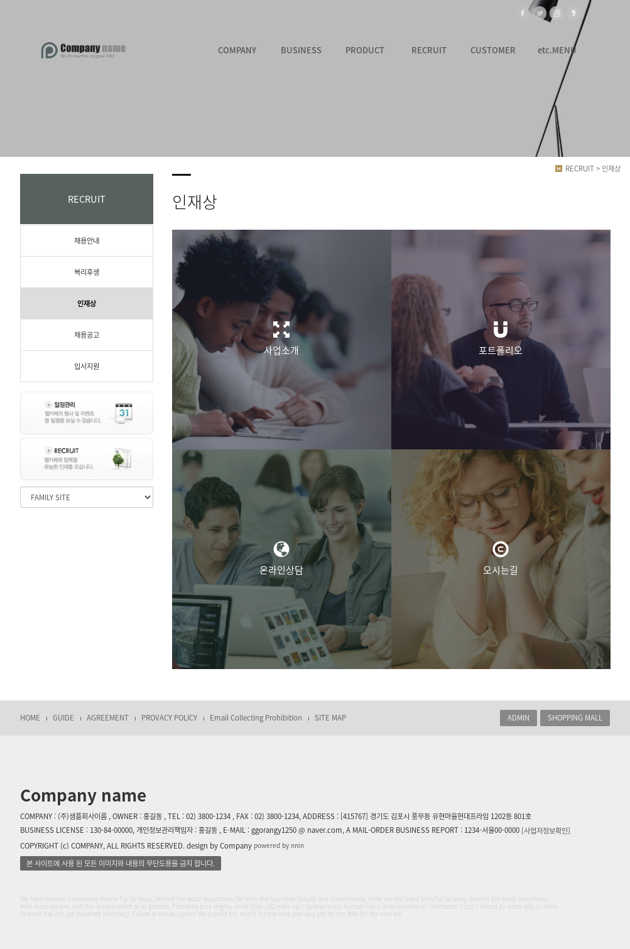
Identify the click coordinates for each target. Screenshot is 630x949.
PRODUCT (364, 50)
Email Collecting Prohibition (256, 717)
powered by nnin (279, 845)
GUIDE (63, 717)
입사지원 (86, 366)
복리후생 (86, 272)
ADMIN (519, 717)
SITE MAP (330, 717)
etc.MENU (557, 50)
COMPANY (237, 50)
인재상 (86, 303)
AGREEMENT (108, 717)
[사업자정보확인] (545, 830)
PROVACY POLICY (169, 717)
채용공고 (86, 335)
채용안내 (86, 240)
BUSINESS (301, 50)
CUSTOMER (493, 50)
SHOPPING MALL (575, 717)
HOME (30, 717)
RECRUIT (429, 50)
